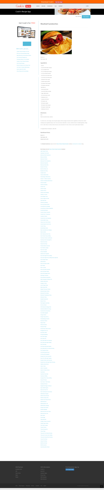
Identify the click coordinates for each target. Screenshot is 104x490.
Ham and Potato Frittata (45, 271)
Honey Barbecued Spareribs (45, 277)
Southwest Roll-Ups (44, 383)
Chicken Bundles (43, 182)
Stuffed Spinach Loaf (44, 403)
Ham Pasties (43, 265)
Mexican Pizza (43, 301)
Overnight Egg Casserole (45, 318)
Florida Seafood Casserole (45, 245)
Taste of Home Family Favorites (55, 149)
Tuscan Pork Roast (44, 439)
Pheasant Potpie (43, 326)
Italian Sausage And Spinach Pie (46, 279)
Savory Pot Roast (44, 379)
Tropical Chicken (43, 427)
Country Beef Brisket (44, 210)
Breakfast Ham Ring (44, 170)
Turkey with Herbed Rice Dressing (46, 437)
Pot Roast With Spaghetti (45, 354)
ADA (16, 471)
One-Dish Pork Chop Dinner (45, 310)
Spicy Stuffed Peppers (44, 387)
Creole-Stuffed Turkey (44, 220)
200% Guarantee (44, 477)
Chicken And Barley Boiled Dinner (46, 180)
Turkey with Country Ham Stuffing (46, 435)
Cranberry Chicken (44, 216)
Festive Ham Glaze (44, 241)
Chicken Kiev (43, 186)
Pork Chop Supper (44, 336)
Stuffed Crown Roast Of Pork (46, 399)
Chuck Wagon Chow (44, 196)
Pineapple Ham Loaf (44, 330)
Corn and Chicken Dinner (45, 204)
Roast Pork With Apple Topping (46, 358)
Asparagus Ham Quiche (45, 153)
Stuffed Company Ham (44, 397)
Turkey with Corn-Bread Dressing (46, 433)
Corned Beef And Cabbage (45, 206)
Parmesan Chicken (44, 320)
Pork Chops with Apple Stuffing (46, 342)
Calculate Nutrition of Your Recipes (23, 59)
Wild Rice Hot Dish (44, 443)
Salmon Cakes (43, 366)
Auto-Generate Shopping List (22, 57)
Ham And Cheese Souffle (45, 263)
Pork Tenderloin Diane (44, 350)
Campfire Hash (43, 172)
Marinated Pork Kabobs (45, 293)
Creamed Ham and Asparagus (46, 218)
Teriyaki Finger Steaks (44, 423)
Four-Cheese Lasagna (44, 247)
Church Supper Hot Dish (45, 198)
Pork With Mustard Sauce (45, 352)
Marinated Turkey (44, 297)
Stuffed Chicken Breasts (45, 395)
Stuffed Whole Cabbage (45, 405)
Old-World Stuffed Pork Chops (46, 308)
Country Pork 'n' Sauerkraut (45, 214)
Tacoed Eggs (43, 417)
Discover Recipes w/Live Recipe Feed (23, 65)
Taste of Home (18, 473)
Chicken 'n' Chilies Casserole (46, 178)
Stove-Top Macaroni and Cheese (46, 391)
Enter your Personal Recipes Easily (23, 53)
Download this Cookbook (77, 143)
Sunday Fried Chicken (44, 407)
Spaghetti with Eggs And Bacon (46, 385)
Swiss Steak (43, 415)
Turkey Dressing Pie (44, 429)
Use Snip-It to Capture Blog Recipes (23, 67)
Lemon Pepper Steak (44, 285)
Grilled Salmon (43, 261)
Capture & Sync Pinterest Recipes (23, 61)
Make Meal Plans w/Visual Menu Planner (24, 55)
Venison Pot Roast (44, 441)
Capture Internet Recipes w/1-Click (23, 51)
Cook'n (37, 6)
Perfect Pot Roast (44, 324)
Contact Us (42, 469)
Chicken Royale (43, 188)
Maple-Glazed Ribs (44, 287)
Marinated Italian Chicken (45, 291)
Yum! (56, 6)
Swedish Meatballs (44, 409)
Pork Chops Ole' (43, 338)
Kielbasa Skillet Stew (44, 281)
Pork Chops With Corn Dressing (46, 340)
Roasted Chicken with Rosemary (46, 360)
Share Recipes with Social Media (22, 71)
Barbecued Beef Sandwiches (46, 155)
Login (87, 6)
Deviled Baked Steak (44, 228)
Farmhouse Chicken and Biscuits (46, 237)
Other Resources (44, 479)
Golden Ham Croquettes (45, 253)
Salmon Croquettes (44, 368)
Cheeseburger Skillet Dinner (45, 176)
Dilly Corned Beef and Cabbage (46, 230)
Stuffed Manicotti (43, 401)
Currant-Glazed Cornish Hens (46, 224)
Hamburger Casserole (44, 275)
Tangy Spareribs (43, 419)
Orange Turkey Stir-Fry (45, 316)
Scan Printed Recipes (20, 63)
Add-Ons (43, 6)
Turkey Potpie (43, 431)
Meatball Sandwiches (44, 299)
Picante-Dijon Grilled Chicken (46, 328)
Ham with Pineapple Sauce (45, 273)
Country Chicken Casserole (45, 212)
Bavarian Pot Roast (44, 166)
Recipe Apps (28, 485)
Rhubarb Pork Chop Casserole (46, 356)
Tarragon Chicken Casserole (45, 421)
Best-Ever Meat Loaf (44, 168)
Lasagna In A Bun (44, 283)
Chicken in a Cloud (44, 194)
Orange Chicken (43, 314)
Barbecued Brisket (44, 157)
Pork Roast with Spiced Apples (46, 346)
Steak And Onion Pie (44, 389)
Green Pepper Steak (44, 259)
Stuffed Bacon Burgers (44, 393)
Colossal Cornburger (44, 202)
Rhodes (17, 477)
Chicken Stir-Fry (43, 190)
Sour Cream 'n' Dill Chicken (45, 381)
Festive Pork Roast (44, 243)
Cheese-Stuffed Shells (44, 174)
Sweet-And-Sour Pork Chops (46, 411)
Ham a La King (43, 267)
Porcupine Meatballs (44, 334)
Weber (17, 475)
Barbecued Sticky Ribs (44, 164)
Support (60, 6)
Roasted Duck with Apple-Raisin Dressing (48, 362)
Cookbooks (49, 6)
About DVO (43, 471)
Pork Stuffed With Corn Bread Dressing (47, 348)
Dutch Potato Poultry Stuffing (46, 235)
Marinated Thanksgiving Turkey (46, 295)
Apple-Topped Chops (44, 151)
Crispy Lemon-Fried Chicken (46, 222)
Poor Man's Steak (44, 332)
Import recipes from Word (21, 69)
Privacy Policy (43, 475)
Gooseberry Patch (19, 469)
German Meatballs (44, 251)
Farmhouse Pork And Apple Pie (46, 239)
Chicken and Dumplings (45, 192)
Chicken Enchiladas (44, 184)
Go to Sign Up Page (69, 469)
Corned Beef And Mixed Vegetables (47, 208)
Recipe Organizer (22, 485)
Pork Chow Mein (43, 344)
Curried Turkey (43, 226)
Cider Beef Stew (43, 200)
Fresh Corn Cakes (44, 249)
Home (16, 485)
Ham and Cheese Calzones (45, 269)
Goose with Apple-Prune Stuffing (46, 255)
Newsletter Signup (44, 473)
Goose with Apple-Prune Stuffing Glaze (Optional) (49, 257)
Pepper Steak (43, 322)
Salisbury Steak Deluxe (45, 364)
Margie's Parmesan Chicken (45, 289)
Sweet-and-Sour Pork (44, 413)
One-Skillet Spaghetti (44, 312)
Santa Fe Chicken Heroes (45, 370)
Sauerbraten (43, 372)
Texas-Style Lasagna (44, 425)
